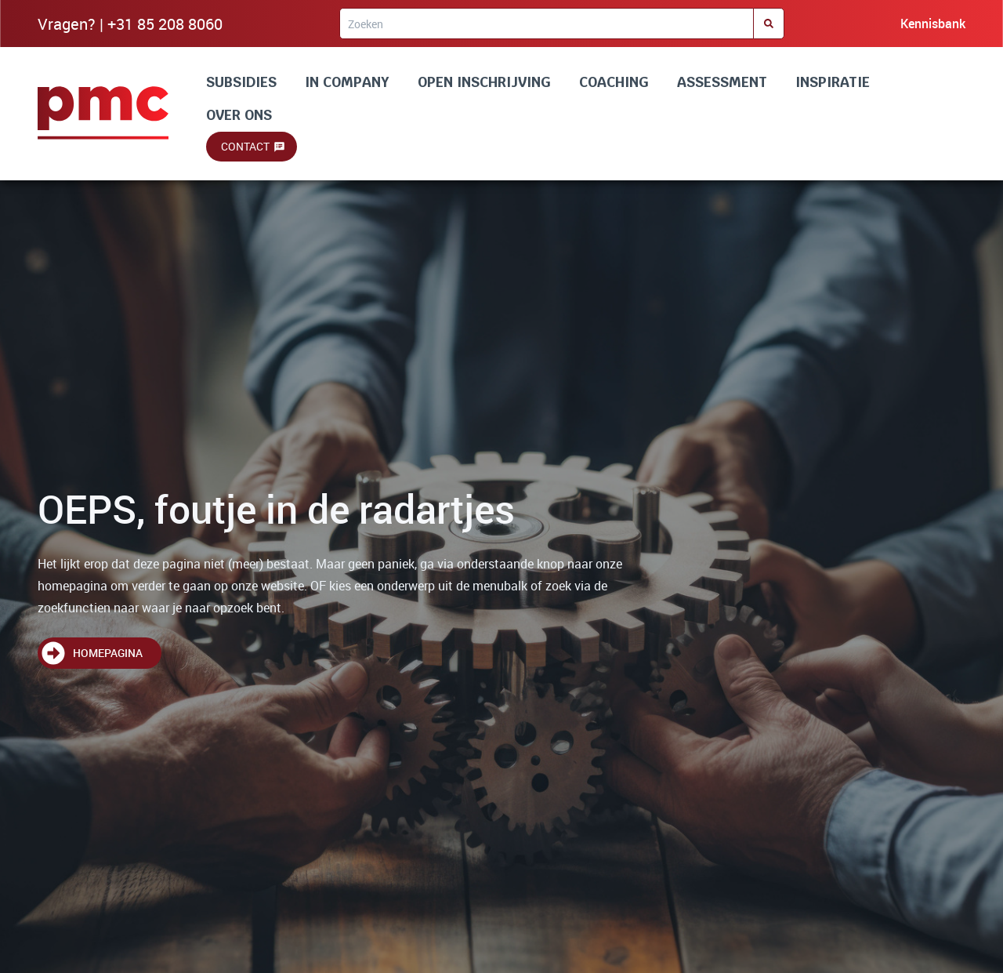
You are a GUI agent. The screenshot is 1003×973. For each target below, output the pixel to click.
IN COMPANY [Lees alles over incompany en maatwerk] (347, 82)
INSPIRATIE (832, 82)
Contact (245, 146)
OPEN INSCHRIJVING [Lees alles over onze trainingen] (484, 82)
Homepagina (108, 652)
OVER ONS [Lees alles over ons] (239, 115)
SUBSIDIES (241, 82)
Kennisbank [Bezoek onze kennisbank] (932, 23)
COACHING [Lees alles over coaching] (614, 82)
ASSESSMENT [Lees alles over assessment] (722, 82)
